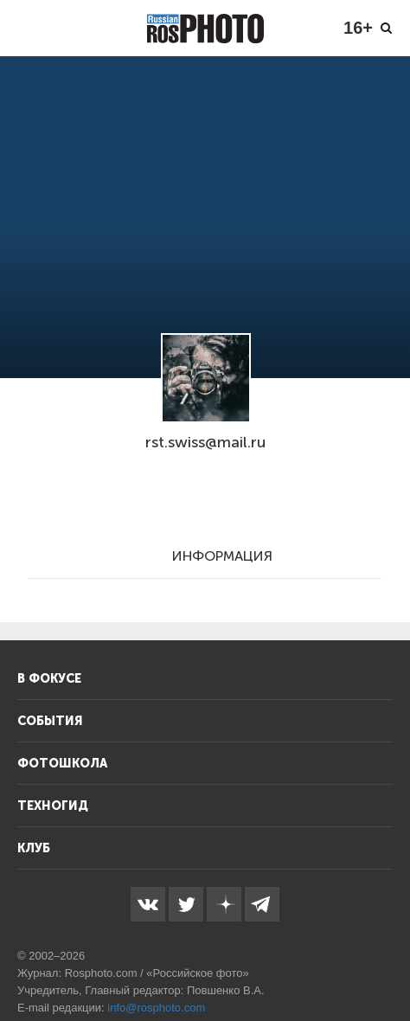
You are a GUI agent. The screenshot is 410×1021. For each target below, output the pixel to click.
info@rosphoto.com (156, 1007)
